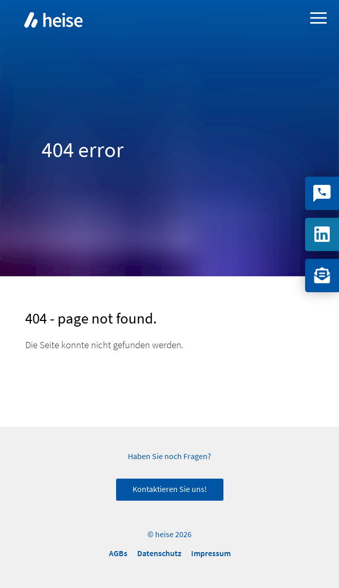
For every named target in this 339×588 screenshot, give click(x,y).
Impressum (211, 553)
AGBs (118, 553)
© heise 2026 (169, 534)
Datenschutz (159, 553)
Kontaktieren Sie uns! (170, 489)
